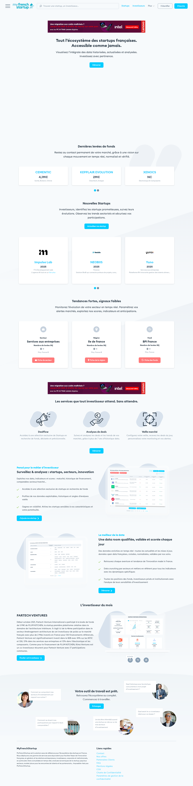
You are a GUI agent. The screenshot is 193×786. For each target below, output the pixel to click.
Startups (125, 6)
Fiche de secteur (45, 360)
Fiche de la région (97, 360)
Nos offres (101, 756)
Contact (100, 753)
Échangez (96, 706)
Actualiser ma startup (96, 226)
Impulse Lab (43, 262)
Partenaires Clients (105, 759)
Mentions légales (104, 766)
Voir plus (52, 272)
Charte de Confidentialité (108, 772)
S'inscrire (181, 6)
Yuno (149, 262)
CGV (98, 769)
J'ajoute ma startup (28, 518)
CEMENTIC (43, 172)
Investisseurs (139, 6)
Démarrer (96, 65)
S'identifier (165, 6)
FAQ (98, 763)
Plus (151, 6)
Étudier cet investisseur (29, 658)
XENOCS (149, 172)
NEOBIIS (96, 262)
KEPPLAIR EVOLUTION (96, 172)
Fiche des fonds (151, 360)
